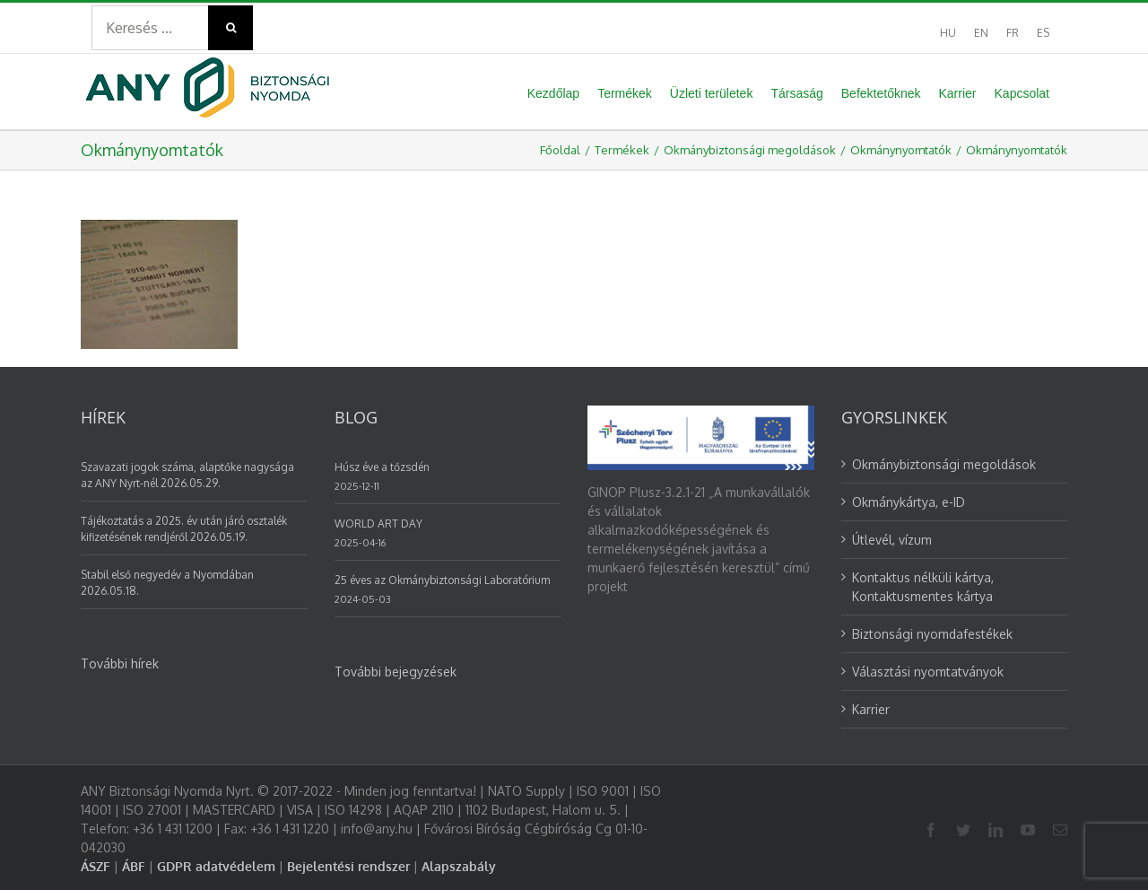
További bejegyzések (396, 671)
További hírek (120, 663)
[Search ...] (149, 27)
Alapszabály (459, 866)
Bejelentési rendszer (348, 866)
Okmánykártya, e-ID (908, 502)
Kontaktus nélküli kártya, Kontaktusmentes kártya (923, 587)
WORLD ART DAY (378, 523)
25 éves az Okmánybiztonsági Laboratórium (442, 580)
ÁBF (133, 866)
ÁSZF (95, 866)
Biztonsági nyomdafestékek (932, 633)
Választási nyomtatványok (928, 671)
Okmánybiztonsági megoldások (944, 464)
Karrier (871, 709)
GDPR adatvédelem (216, 866)
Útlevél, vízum (892, 539)
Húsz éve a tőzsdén (382, 467)
